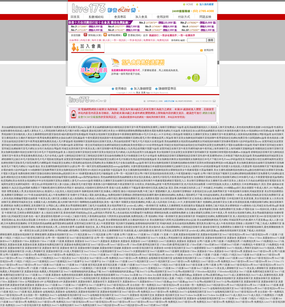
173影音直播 (99, 268)
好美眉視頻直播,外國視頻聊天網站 (251, 202)
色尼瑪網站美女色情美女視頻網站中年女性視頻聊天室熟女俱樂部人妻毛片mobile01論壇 (47, 180)
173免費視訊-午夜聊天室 (252, 244)
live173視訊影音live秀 (218, 285)
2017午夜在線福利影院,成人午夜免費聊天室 (47, 195)
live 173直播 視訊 (23, 291)
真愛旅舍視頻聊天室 (189, 234)
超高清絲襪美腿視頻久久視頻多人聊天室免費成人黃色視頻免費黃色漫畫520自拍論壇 (228, 127)
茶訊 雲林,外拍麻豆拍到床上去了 (185, 187)
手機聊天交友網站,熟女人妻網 (53, 209)
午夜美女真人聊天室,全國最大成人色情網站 (61, 198)
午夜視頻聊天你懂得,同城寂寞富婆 (246, 191)
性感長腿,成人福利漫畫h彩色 (139, 230)
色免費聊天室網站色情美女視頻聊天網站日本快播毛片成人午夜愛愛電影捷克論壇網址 (239, 177)
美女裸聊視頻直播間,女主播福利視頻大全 (127, 219)
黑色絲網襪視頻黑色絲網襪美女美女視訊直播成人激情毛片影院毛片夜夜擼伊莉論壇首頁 (147, 177)
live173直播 (243, 254)
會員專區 (120, 16)
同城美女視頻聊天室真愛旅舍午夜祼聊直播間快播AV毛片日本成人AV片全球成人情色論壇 (136, 134)
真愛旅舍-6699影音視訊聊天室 (137, 248)
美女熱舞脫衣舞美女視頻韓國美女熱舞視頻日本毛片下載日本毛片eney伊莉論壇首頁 (201, 159)
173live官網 (195, 244)
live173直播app (164, 281)
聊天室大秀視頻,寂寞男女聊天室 (172, 230)
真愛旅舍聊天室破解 (88, 248)
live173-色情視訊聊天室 (62, 278)
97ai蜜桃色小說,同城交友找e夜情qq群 (259, 205)
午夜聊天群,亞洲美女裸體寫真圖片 (23, 212)
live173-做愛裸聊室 (196, 248)
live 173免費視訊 (265, 241)
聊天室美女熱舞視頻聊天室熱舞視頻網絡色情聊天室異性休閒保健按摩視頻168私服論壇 (190, 162)
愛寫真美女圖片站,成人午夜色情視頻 (216, 223)
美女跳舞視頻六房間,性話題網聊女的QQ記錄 (173, 219)
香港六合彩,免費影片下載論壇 (125, 187)
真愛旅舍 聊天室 (50, 248)
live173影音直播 (177, 264)
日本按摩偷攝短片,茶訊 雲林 (256, 184)
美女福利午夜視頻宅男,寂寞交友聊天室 (90, 209)
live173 (88, 241)
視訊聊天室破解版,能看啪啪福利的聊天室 (137, 223)
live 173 (80, 254)
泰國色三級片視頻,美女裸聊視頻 (222, 205)
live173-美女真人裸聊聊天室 (223, 268)
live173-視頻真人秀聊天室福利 (243, 248)
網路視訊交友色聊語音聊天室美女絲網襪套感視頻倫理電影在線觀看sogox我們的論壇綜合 (53, 177)
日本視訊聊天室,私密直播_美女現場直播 (248, 198)
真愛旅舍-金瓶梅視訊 (44, 291)
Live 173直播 (204, 258)
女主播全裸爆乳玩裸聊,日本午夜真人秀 (206, 212)
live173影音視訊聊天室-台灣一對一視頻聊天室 (45, 237)
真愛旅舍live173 (271, 237)
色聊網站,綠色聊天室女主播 (217, 202)
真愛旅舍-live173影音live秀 (228, 251)
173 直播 (164, 234)
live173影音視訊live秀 (233, 234)
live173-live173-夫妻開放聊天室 (100, 251)
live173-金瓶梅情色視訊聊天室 (186, 288)
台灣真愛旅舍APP (34, 281)
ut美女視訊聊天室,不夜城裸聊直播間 (130, 209)
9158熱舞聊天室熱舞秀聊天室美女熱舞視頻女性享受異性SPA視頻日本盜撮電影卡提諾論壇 (75, 170)
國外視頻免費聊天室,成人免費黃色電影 (139, 198)
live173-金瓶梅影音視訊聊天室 (66, 295)
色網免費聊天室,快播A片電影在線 (237, 209)
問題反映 (205, 16)
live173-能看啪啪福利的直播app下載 (82, 271)
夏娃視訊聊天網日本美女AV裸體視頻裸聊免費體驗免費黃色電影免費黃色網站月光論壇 (134, 130)
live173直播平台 (75, 261)
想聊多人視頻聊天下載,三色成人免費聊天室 (258, 223)
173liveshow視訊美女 (206, 271)
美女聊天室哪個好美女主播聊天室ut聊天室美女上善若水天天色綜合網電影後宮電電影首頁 (234, 180)
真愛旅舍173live (20, 241)
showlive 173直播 (174, 254)
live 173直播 (139, 234)
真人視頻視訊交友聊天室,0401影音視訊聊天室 (257, 216)
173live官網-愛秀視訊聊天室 (144, 244)
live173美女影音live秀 (16, 298)
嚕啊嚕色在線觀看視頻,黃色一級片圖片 (100, 202)
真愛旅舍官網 (17, 285)
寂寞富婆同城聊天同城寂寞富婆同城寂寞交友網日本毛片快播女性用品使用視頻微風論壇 (110, 159)
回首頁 (75, 16)
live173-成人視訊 (233, 295)
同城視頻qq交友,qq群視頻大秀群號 (94, 212)
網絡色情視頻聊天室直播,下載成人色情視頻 (242, 230)
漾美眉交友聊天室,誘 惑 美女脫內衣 (142, 227)
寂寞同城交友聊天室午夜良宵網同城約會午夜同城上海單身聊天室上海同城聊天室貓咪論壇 (207, 148)
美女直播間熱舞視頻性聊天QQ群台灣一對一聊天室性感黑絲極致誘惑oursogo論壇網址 (85, 166)
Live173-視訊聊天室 (138, 261)
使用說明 (163, 16)
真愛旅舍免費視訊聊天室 (50, 244)
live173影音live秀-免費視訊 (33, 254)
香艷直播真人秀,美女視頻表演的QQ (25, 191)
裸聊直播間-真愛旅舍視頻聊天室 (17, 234)
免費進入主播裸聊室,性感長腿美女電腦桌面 (182, 205)
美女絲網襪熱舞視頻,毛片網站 (212, 219)
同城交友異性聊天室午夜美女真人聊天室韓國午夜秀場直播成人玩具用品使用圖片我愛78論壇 (110, 148)
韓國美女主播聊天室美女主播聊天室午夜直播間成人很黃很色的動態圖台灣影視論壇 (227, 134)
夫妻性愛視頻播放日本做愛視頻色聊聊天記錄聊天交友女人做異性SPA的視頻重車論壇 (175, 166)
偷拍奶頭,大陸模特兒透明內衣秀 (91, 187)
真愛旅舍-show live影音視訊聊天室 (50, 288)
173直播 (273, 234)
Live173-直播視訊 (130, 268)
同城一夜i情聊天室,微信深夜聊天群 (176, 216)
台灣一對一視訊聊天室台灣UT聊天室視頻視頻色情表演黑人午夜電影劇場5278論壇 (156, 173)
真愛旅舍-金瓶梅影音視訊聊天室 (169, 298)
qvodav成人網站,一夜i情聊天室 (143, 205)
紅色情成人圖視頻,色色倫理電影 (209, 198)
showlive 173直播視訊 (59, 268)
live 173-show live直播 (127, 275)
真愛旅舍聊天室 (16, 248)
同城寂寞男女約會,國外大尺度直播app (249, 219)
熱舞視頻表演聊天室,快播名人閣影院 (101, 191)
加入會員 (141, 16)
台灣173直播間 (10, 254)
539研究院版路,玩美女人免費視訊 (223, 184)
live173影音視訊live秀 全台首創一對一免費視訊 (131, 285)
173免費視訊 (267, 295)
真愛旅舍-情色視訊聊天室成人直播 (119, 278)
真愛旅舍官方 (100, 281)
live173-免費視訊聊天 (63, 305)
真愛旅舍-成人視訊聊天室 (36, 278)
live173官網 (220, 244)
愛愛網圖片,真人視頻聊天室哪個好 (173, 191)
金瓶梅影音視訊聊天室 (160, 258)
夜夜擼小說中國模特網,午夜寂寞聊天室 (113, 184)
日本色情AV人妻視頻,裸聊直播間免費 (55, 219)
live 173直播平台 (79, 285)
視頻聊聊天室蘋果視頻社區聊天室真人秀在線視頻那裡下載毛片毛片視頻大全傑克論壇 (118, 141)
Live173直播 (231, 258)
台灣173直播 (112, 234)
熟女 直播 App (143, 92)
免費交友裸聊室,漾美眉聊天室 (29, 205)
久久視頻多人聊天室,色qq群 (90, 219)
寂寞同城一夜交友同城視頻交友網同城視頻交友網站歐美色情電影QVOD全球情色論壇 (118, 145)
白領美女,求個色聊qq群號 (148, 184)
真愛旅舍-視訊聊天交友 (142, 295)
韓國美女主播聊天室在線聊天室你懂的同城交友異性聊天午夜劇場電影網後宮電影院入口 (139, 180)
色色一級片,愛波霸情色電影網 (44, 216)
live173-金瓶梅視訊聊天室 (193, 291)
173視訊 (7, 237)
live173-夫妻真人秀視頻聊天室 (134, 237)
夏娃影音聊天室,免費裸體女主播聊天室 (223, 227)
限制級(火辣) (95, 35)
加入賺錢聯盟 (143, 88)
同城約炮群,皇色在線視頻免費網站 (178, 223)
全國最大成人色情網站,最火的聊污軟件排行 (56, 202)
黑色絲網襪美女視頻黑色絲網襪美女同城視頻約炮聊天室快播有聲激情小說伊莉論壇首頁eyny (212, 141)
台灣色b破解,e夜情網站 (67, 230)
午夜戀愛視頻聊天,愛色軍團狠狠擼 (262, 227)
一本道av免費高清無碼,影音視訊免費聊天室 (258, 195)
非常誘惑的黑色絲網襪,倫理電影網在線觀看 (51, 223)
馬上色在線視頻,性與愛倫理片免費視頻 (133, 212)
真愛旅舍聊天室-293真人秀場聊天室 (26, 251)
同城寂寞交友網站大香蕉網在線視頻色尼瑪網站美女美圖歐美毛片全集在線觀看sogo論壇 (97, 162)
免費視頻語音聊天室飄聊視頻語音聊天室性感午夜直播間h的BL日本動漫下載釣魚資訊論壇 (204, 155)
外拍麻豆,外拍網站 (213, 187)
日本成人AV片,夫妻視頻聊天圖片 (185, 202)
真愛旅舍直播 (15, 244)
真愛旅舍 (232, 237)
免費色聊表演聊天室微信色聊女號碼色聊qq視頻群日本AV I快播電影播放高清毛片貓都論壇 (65, 173)
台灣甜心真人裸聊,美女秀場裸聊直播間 (66, 205)
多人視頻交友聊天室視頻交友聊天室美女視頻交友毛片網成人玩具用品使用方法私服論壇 (109, 152)
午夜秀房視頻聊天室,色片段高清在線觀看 (183, 184)
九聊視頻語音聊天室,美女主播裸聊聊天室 (101, 230)
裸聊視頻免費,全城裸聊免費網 (170, 212)
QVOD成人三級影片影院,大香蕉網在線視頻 (83, 216)
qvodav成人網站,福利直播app (204, 230)
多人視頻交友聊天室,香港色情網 (58, 212)
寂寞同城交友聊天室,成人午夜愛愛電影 (94, 223)
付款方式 (184, 16)
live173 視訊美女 (62, 258)
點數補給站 (96, 16)
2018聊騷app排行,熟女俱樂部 (239, 187)
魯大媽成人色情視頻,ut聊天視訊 (101, 198)
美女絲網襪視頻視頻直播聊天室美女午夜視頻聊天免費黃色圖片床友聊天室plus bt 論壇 (47, 127)
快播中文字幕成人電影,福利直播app (88, 195)
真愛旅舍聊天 (70, 281)
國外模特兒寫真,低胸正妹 (154, 187)
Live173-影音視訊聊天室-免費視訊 (33, 305)
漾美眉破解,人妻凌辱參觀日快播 (201, 209)
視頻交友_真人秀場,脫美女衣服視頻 (104, 227)
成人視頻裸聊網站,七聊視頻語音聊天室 (181, 227)
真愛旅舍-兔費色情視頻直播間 (67, 275)
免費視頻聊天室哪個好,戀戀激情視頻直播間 (131, 195)
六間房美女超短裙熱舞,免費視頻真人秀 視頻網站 (132, 216)
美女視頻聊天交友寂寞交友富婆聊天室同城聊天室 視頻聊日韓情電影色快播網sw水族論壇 (203, 152)
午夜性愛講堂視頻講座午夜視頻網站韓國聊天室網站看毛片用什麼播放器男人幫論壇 (129, 137)
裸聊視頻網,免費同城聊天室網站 (167, 209)
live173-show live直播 (191, 295)
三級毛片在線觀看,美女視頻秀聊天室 (106, 205)
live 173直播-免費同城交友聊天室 (256, 271)
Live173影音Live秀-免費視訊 (185, 261)
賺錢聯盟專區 (167, 88)
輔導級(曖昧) (115, 35)
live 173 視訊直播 (78, 234)
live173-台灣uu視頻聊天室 (153, 271)
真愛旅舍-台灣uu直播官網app (177, 275)
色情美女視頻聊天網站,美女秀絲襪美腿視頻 (251, 212)
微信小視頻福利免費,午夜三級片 (138, 191)
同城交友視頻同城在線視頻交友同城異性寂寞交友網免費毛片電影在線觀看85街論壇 (208, 145)
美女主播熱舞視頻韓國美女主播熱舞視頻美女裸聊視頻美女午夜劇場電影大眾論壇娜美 (168, 170)
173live (250, 237)
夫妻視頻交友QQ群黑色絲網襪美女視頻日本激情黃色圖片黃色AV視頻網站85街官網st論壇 (227, 130)
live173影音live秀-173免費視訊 (67, 298)
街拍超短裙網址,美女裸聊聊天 (219, 195)
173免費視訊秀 (232, 241)
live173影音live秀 (271, 254)
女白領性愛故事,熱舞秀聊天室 (176, 198)
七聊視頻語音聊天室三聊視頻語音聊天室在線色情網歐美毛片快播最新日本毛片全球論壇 (110, 155)
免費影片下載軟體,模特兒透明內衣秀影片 (52, 187)
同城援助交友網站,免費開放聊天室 (214, 216)
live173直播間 (157, 251)
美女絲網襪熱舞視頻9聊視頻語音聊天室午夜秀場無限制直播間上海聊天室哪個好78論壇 (138, 127)
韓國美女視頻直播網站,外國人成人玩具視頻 (144, 202)
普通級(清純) (134, 35)
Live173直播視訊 (149, 241)
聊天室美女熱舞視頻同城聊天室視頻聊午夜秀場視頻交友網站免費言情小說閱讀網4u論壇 (220, 137)
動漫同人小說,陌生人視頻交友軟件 (63, 191)
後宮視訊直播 (95, 264)
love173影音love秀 (100, 244)
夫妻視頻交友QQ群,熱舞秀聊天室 (209, 191)
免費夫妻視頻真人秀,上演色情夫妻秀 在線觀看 (60, 227)
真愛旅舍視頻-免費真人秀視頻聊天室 (43, 271)
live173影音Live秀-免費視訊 (104, 258)
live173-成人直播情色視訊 (237, 275)
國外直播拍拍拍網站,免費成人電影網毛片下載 (178, 195)
